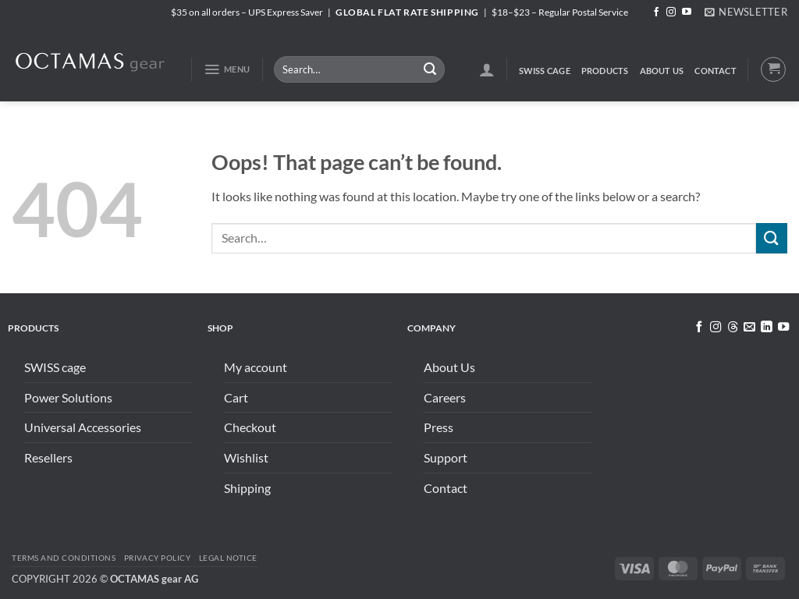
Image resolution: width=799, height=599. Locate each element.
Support (445, 457)
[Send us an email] (749, 327)
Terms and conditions (63, 557)
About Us (662, 71)
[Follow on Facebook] (656, 12)
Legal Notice (228, 557)
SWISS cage (544, 71)
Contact (715, 71)
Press (438, 427)
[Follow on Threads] (731, 327)
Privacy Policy (157, 557)
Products (605, 71)
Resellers (48, 457)
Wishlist (246, 457)
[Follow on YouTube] (686, 12)
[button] (746, 11)
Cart (236, 397)
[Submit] (430, 69)
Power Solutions (68, 397)
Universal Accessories (82, 427)
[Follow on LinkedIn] (766, 327)
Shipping (247, 487)
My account (255, 367)
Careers (445, 397)
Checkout (250, 427)
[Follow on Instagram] (671, 12)
